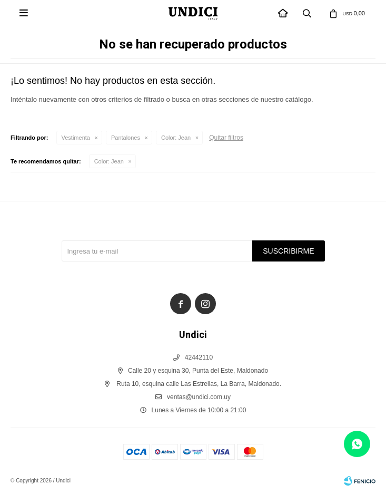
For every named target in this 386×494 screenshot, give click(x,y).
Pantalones (125, 137)
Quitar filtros (226, 137)
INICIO (283, 14)
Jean (176, 137)
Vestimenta (76, 137)
